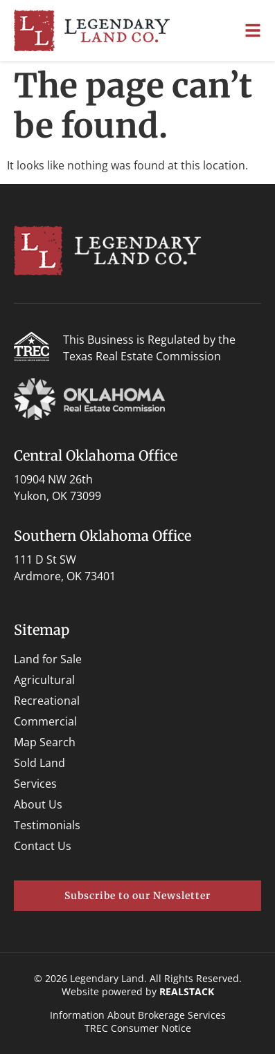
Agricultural (44, 680)
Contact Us (42, 846)
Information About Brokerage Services (138, 1014)
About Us (38, 804)
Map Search (45, 742)
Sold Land (39, 763)
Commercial (45, 721)
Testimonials (47, 825)
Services (35, 783)
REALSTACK (186, 991)
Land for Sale (48, 659)
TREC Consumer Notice (138, 1028)
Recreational (47, 701)
